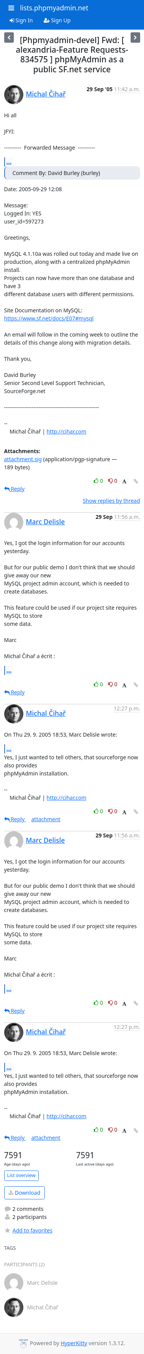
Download (24, 1192)
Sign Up (57, 20)
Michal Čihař (46, 93)
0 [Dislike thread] (113, 480)
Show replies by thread (111, 500)
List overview (21, 1175)
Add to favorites (28, 1230)
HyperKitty (74, 1343)
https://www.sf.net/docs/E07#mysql (49, 318)
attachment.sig (23, 459)
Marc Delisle (45, 521)
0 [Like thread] (99, 480)
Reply (14, 488)
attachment (46, 819)
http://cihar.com (67, 431)
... (9, 161)
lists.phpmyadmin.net (54, 7)
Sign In (21, 20)
